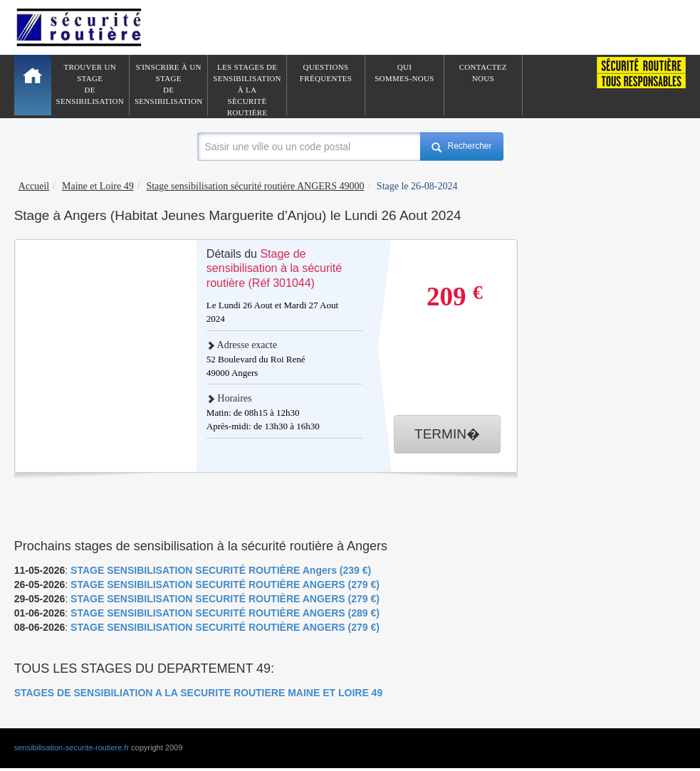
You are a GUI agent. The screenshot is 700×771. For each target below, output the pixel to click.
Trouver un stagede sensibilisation (90, 84)
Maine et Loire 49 (98, 186)
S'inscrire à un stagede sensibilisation (169, 84)
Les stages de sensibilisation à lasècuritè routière (247, 89)
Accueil (34, 186)
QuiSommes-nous (404, 73)
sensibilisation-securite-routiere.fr (71, 747)
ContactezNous (483, 73)
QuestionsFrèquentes (326, 73)
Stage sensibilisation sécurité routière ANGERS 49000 (255, 186)
